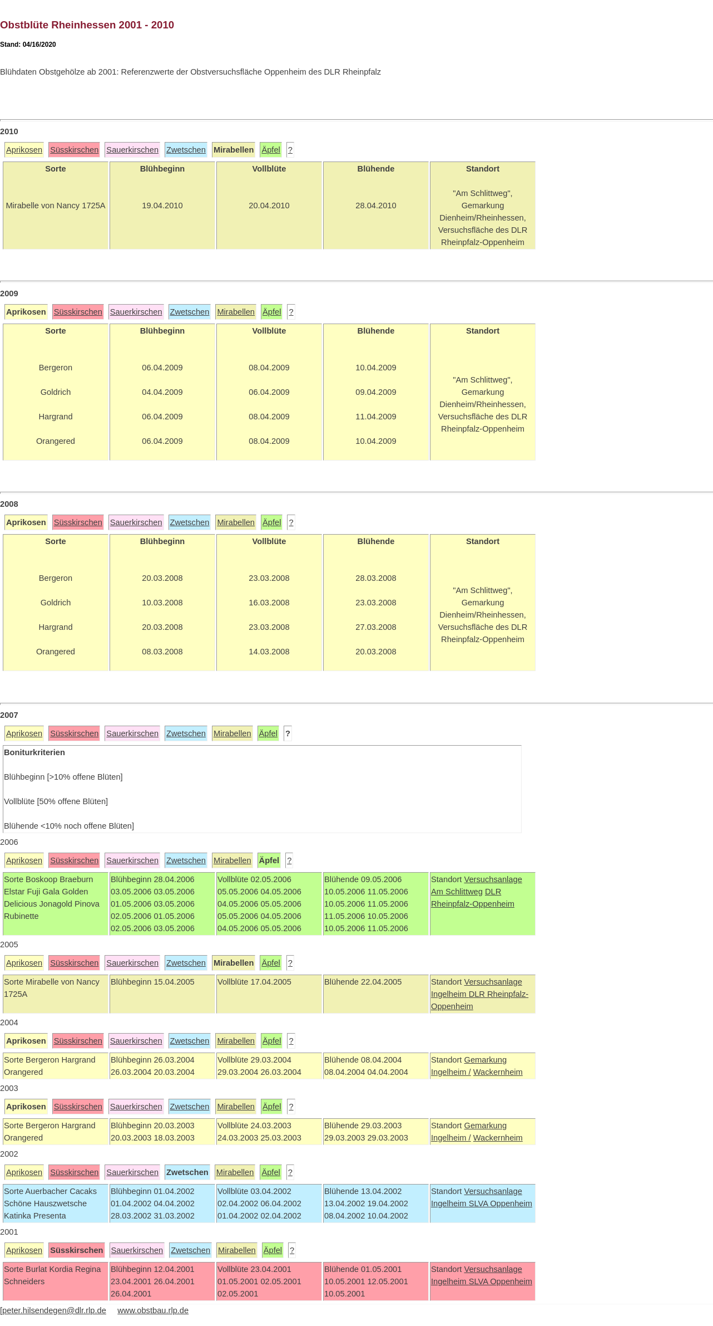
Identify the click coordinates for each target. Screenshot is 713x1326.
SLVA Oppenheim (500, 1203)
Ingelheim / (451, 1072)
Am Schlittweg (457, 891)
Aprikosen (24, 149)
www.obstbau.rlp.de (153, 1310)
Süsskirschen (74, 149)
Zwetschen (186, 149)
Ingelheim (450, 994)
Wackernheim (498, 1072)
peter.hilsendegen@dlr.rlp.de (54, 1310)
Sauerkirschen (132, 149)
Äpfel (270, 149)
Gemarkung (485, 1059)
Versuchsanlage (493, 879)
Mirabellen (236, 311)
